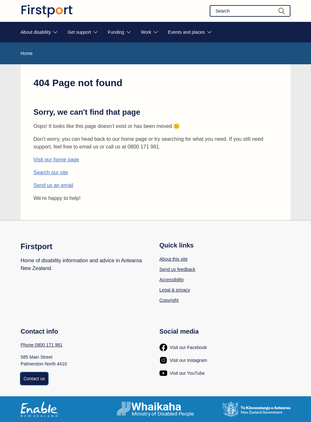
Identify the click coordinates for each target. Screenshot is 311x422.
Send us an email (53, 185)
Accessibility (172, 279)
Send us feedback (178, 269)
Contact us (34, 378)
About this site (174, 259)
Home (26, 53)
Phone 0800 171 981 (41, 344)
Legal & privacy (175, 289)
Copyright (169, 300)
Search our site (50, 172)
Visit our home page (56, 159)
